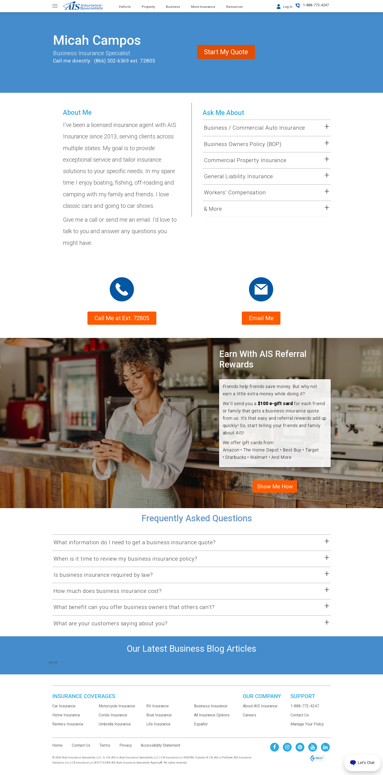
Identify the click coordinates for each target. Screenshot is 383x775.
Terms (104, 749)
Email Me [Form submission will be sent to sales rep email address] (261, 321)
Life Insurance (158, 728)
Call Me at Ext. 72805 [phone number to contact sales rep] (122, 321)
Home (57, 749)
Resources (234, 7)
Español (200, 728)
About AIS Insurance (260, 710)
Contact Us (299, 719)
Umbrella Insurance (115, 728)
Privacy (125, 749)
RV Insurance (157, 710)
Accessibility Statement (160, 749)
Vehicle (125, 7)
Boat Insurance (159, 719)
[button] (260, 128)
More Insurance (203, 7)
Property (148, 7)
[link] (317, 762)
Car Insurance (63, 710)
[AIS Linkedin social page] (325, 751)
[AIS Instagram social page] (287, 751)
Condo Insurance (113, 719)
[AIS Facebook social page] (274, 751)
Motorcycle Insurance (117, 710)
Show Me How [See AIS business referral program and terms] (275, 489)
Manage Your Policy (307, 728)
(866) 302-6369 (110, 61)
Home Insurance (66, 719)
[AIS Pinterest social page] (300, 751)
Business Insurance (210, 710)
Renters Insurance (67, 728)
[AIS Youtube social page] (313, 751)
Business (173, 7)
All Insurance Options (212, 719)
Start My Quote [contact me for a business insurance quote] (252, 74)
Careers (249, 719)
